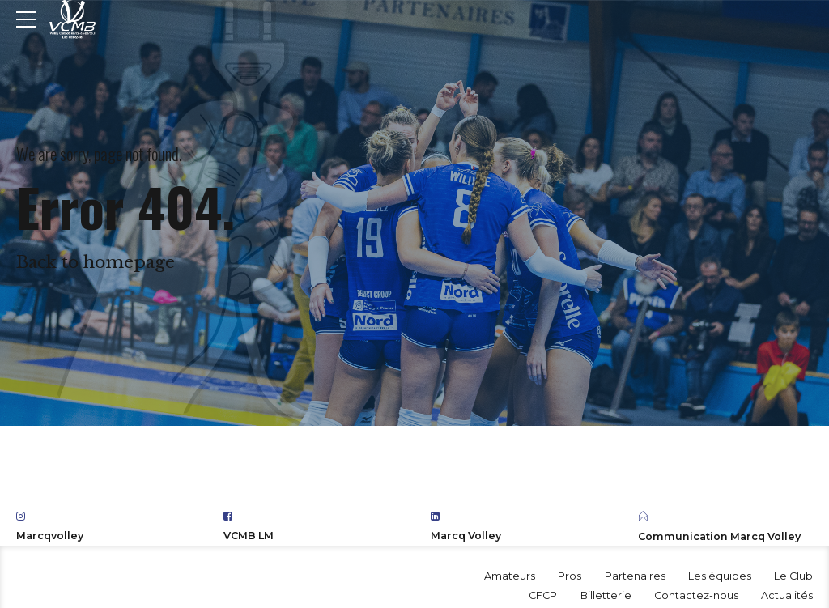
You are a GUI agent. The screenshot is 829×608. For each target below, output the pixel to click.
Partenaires (635, 576)
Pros (569, 576)
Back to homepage (95, 262)
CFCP (543, 595)
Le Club (793, 576)
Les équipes (719, 576)
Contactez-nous (696, 595)
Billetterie (605, 595)
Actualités (787, 595)
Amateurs (509, 576)
